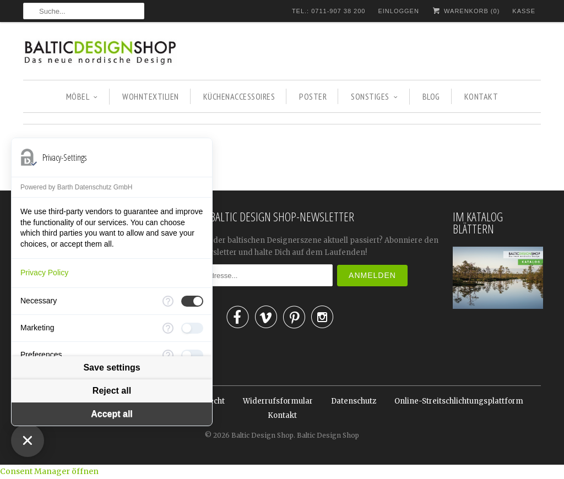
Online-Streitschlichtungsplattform (458, 401)
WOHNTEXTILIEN (150, 96)
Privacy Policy (44, 272)
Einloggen (398, 11)
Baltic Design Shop (262, 435)
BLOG (431, 96)
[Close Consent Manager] (27, 440)
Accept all (112, 414)
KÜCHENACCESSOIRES (239, 96)
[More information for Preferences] (168, 355)
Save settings (111, 368)
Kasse (523, 11)
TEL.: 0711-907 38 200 (329, 11)
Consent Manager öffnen (49, 471)
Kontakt (282, 415)
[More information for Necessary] (168, 301)
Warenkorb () (466, 11)
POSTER (313, 96)
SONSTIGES (374, 96)
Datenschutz (353, 401)
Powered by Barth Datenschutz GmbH (76, 187)
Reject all (112, 391)
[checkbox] (192, 301)
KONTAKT (481, 96)
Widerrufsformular (278, 401)
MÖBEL (82, 96)
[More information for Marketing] (168, 328)
